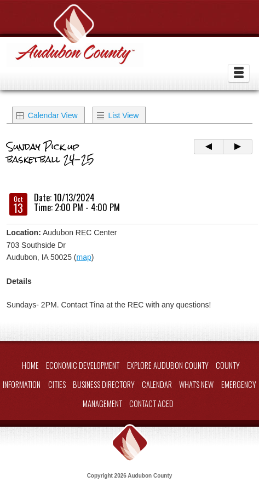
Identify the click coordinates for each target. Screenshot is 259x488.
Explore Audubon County (168, 365)
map (83, 257)
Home (30, 365)
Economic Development (82, 365)
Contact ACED (151, 403)
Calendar (157, 384)
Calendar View (53, 115)
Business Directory (104, 384)
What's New (196, 384)
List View (123, 115)
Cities (57, 384)
